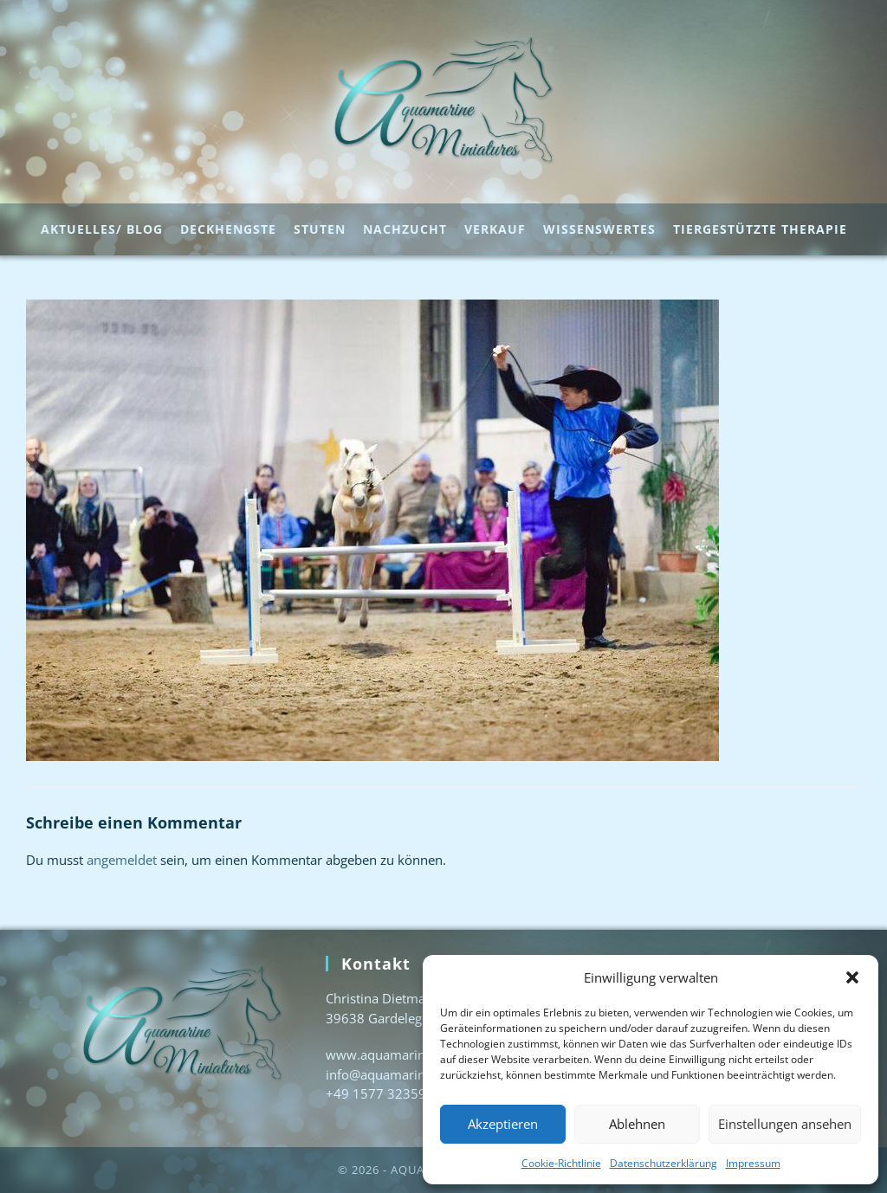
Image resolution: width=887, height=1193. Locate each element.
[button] (852, 977)
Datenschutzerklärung (663, 1163)
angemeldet (122, 859)
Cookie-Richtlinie (561, 1163)
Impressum (753, 1163)
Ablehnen (637, 1123)
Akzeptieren (503, 1123)
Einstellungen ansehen (784, 1123)
